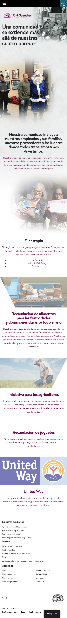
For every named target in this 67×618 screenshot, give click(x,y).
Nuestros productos (10, 581)
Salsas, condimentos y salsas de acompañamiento (23, 560)
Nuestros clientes (43, 570)
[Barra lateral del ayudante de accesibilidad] (63, 3)
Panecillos (6, 541)
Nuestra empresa (9, 574)
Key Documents (35, 612)
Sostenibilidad (41, 574)
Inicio (4, 570)
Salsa (4, 557)
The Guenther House (9, 612)
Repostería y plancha (11, 534)
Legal (23, 612)
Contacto (40, 581)
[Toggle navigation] (4, 4)
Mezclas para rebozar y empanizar (16, 537)
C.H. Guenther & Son (20, 15)
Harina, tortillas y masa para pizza (16, 553)
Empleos (39, 577)
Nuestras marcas (9, 577)
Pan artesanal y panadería (13, 530)
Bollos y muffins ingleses (12, 546)
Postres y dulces (9, 549)
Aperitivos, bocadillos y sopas (14, 526)
